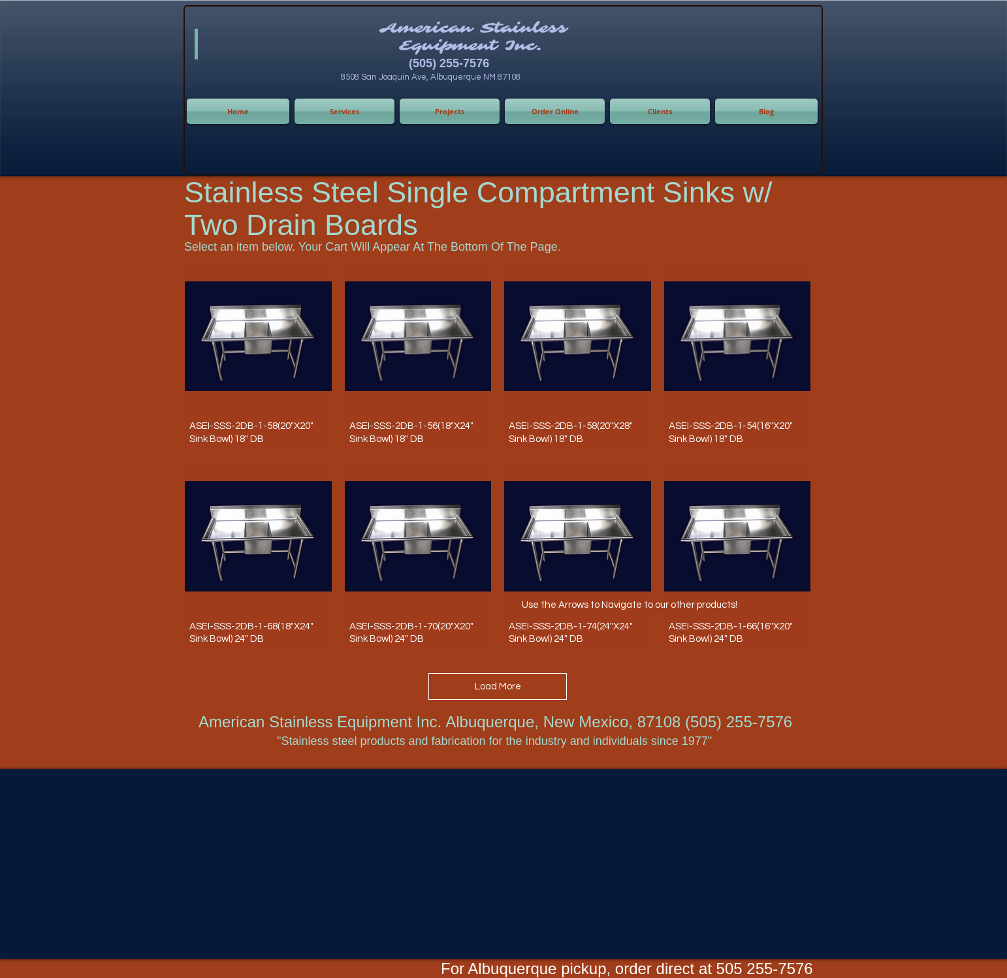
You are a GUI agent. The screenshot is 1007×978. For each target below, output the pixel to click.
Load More (498, 686)
